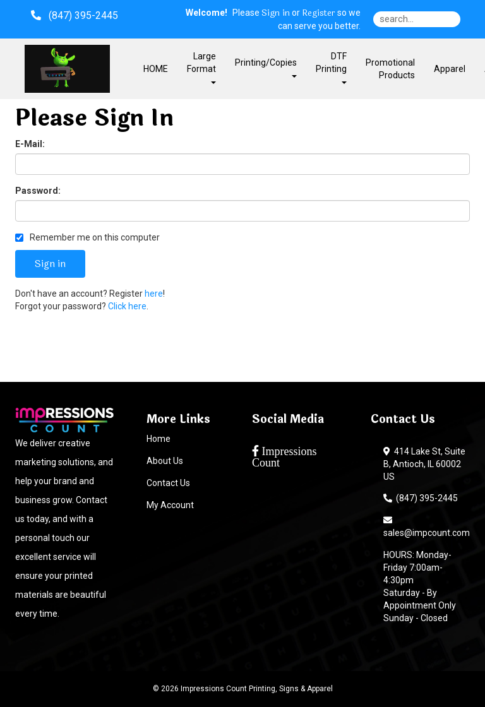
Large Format (201, 67)
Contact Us (168, 483)
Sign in (275, 13)
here (154, 293)
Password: (38, 191)
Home (159, 439)
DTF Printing (331, 67)
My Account (170, 505)
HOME (155, 69)
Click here (127, 306)
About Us (165, 461)
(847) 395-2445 (420, 498)
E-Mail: (30, 144)
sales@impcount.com (426, 526)
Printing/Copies (266, 67)
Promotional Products (390, 68)
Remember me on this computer (87, 237)
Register (318, 13)
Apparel (449, 69)
